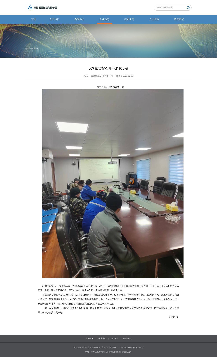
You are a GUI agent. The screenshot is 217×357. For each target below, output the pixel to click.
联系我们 (179, 19)
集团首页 (90, 338)
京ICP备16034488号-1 (111, 347)
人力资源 (154, 19)
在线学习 (129, 19)
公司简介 (115, 338)
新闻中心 (79, 19)
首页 (33, 19)
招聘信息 (127, 338)
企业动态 (104, 19)
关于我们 (55, 19)
